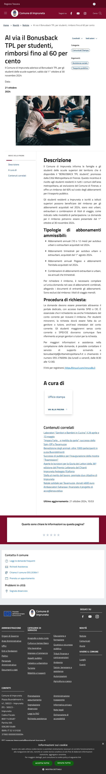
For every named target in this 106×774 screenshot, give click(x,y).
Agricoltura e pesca (62, 681)
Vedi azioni (92, 38)
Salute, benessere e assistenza (63, 669)
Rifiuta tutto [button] (64, 763)
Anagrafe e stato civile (38, 638)
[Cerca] (100, 13)
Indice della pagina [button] (16, 155)
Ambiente (58, 662)
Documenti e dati (10, 669)
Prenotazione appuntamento (34, 697)
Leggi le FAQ (33, 713)
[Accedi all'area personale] (94, 4)
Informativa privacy (63, 704)
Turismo (31, 668)
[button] (53, 769)
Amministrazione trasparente (62, 697)
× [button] (103, 744)
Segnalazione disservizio (34, 706)
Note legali (59, 709)
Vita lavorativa (34, 648)
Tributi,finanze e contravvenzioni (61, 655)
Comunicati (85, 641)
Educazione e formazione (60, 637)
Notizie (25, 25)
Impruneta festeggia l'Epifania (59, 471)
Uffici (4, 646)
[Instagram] (84, 13)
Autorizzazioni (60, 676)
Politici (5, 656)
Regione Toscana (12, 4)
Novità (16, 25)
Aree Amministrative (11, 641)
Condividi (78, 38)
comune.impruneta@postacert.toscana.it (25, 740)
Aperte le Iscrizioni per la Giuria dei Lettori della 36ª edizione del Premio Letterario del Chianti (70, 465)
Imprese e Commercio (38, 653)
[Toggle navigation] (5, 13)
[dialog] (53, 757)
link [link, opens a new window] (79, 757)
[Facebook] (70, 13)
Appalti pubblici (35, 658)
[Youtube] (77, 13)
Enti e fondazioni (9, 651)
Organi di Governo (10, 636)
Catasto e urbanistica (37, 663)
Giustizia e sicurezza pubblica (63, 646)
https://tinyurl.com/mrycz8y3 (79, 368)
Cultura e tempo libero (38, 643)
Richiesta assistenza (37, 718)
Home (6, 25)
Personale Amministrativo (9, 662)
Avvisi (82, 646)
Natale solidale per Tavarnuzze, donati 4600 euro (69, 483)
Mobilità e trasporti (37, 673)
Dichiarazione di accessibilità (61, 716)
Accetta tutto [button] (42, 763)
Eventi (83, 664)
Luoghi (83, 659)
